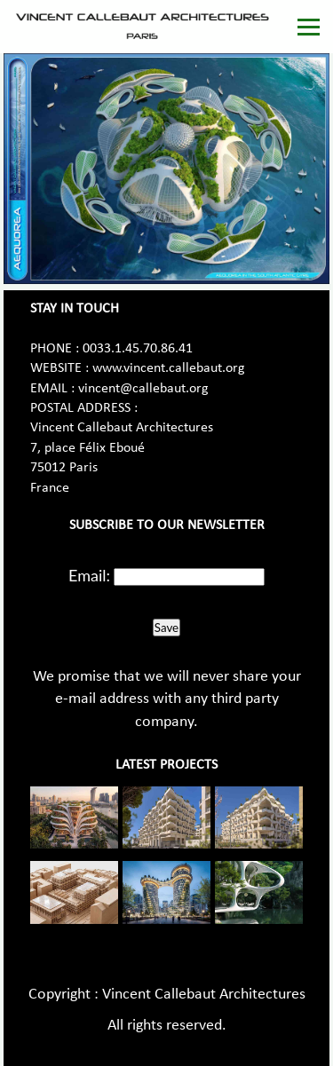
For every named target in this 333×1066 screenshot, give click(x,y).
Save (166, 627)
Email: (89, 575)
